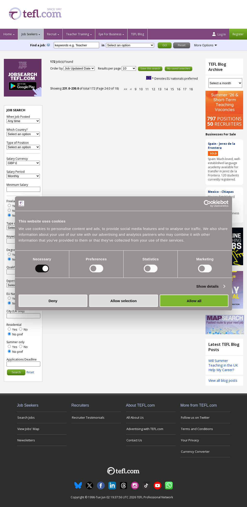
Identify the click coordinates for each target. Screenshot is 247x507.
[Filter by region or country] (130, 45)
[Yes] (9, 205)
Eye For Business (110, 34)
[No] (9, 210)
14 (166, 89)
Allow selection (123, 301)
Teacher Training (77, 34)
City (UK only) (15, 311)
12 (153, 89)
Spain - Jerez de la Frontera (221, 146)
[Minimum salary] (23, 189)
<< (125, 89)
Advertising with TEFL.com (144, 429)
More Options (203, 45)
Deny (52, 301)
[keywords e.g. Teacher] (76, 45)
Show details (207, 286)
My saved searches (178, 68)
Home (7, 34)
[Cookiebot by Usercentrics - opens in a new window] (207, 203)
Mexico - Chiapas (221, 192)
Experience (14, 281)
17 (184, 89)
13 (159, 89)
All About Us (135, 417)
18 (191, 89)
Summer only (15, 342)
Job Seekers (29, 34)
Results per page (110, 68)
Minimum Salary (17, 185)
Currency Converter (195, 451)
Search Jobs (26, 417)
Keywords (13, 236)
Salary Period (16, 172)
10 (141, 89)
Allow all (194, 301)
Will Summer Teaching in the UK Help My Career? (223, 365)
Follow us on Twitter (195, 417)
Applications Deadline (22, 359)
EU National (14, 294)
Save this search (150, 68)
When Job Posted (18, 117)
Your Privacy (190, 440)
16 (178, 89)
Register (238, 34)
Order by (56, 68)
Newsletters (26, 440)
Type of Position (18, 143)
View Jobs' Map (28, 429)
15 (172, 89)
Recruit (51, 34)
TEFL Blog (137, 34)
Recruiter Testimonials (88, 417)
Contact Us (134, 440)
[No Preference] (9, 215)
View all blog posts (222, 380)
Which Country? (17, 130)
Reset (30, 372)
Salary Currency (17, 159)
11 (147, 89)
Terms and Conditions (197, 429)
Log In (219, 34)
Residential (14, 325)
